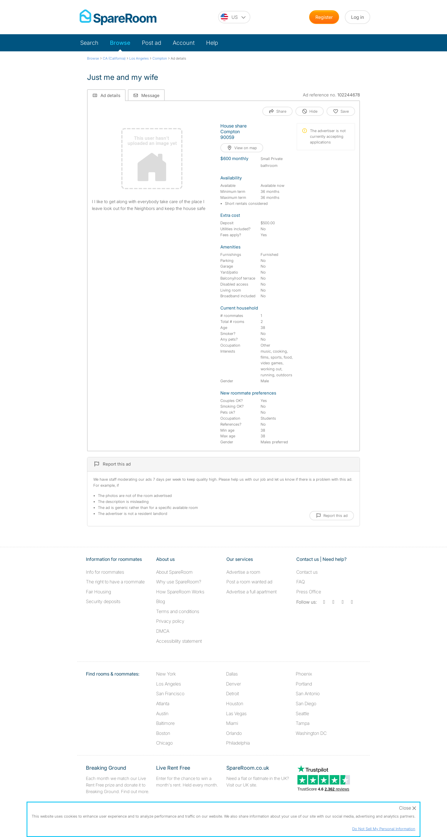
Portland (304, 684)
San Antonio (308, 693)
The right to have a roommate (115, 582)
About (174, 572)
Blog (160, 601)
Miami (232, 723)
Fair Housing (98, 592)
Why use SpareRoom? (178, 582)
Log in (357, 17)
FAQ (300, 582)
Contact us (307, 572)
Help (212, 42)
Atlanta (162, 703)
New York (166, 674)
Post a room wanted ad (249, 582)
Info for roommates (105, 572)
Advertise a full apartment (251, 592)
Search (89, 42)
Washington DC (311, 733)
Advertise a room (243, 572)
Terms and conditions (177, 611)
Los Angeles (168, 684)
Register (324, 17)
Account (184, 42)
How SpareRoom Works (180, 592)
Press (308, 592)
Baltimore (165, 723)
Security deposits (103, 601)
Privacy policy (170, 621)
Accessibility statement (179, 641)
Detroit (232, 693)
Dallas (232, 674)
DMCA (162, 631)
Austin (162, 713)
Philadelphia (238, 743)
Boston (163, 733)
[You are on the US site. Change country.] (234, 17)
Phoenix (304, 674)
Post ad (151, 42)
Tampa (302, 723)
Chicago (164, 743)
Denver (233, 684)
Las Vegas (236, 713)
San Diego (306, 703)
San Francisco (170, 693)
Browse (120, 42)
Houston (234, 703)
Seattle (302, 713)
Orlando (234, 733)
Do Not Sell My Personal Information (383, 828)
